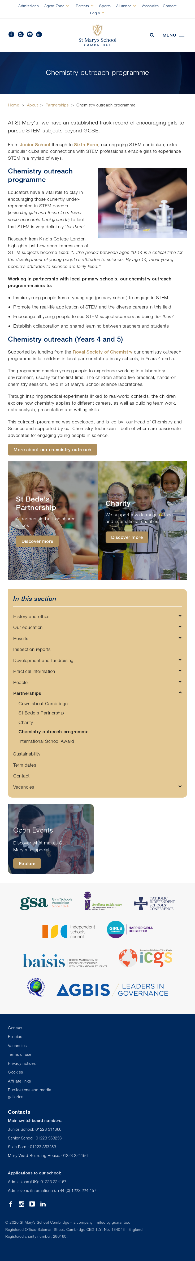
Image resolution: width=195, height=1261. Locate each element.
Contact (170, 5)
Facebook (11, 34)
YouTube (30, 34)
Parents (82, 5)
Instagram (21, 34)
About (32, 104)
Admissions (28, 5)
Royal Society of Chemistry (102, 352)
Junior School (35, 144)
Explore (27, 863)
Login (95, 13)
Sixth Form (86, 144)
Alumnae (124, 5)
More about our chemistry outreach (53, 449)
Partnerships (57, 104)
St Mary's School (97, 35)
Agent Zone (54, 5)
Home (13, 104)
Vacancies (150, 5)
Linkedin (39, 34)
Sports (105, 5)
